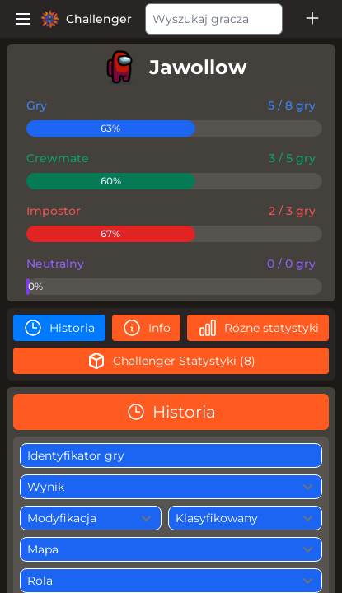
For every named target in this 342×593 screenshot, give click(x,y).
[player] (171, 67)
